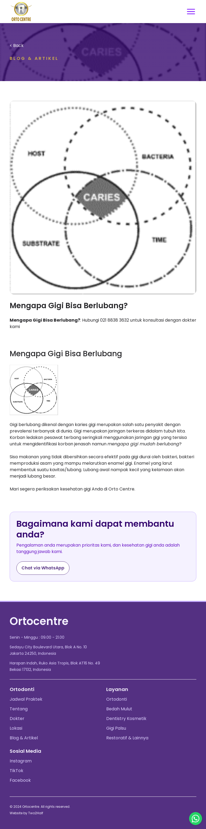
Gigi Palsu (116, 728)
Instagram (21, 761)
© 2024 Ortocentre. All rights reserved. (40, 806)
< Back (17, 45)
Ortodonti (116, 699)
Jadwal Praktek (26, 699)
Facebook (20, 780)
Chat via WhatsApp (42, 568)
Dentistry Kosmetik (126, 718)
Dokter (17, 718)
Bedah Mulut (119, 709)
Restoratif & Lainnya (127, 738)
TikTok (16, 771)
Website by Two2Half (26, 813)
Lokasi (16, 728)
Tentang (19, 709)
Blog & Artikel (24, 738)
